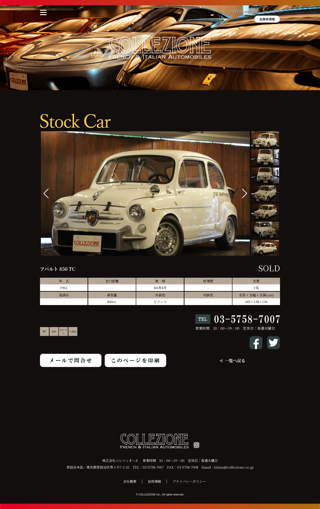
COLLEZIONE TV (241, 11)
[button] (245, 193)
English (269, 11)
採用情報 (154, 481)
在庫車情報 (267, 19)
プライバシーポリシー (189, 481)
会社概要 (129, 481)
